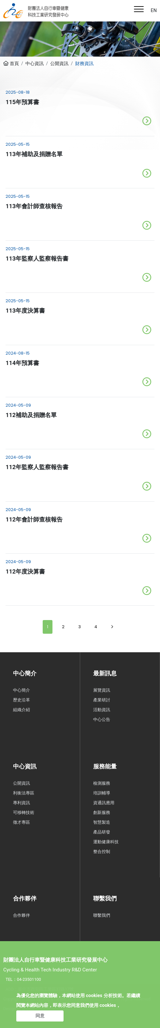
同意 (40, 1016)
